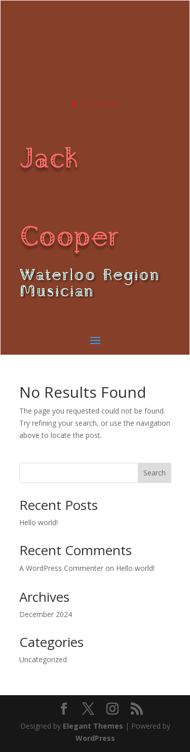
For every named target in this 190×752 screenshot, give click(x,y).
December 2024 (45, 614)
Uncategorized (43, 659)
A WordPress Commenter (61, 568)
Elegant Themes (93, 726)
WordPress (95, 738)
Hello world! (38, 522)
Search (154, 472)
